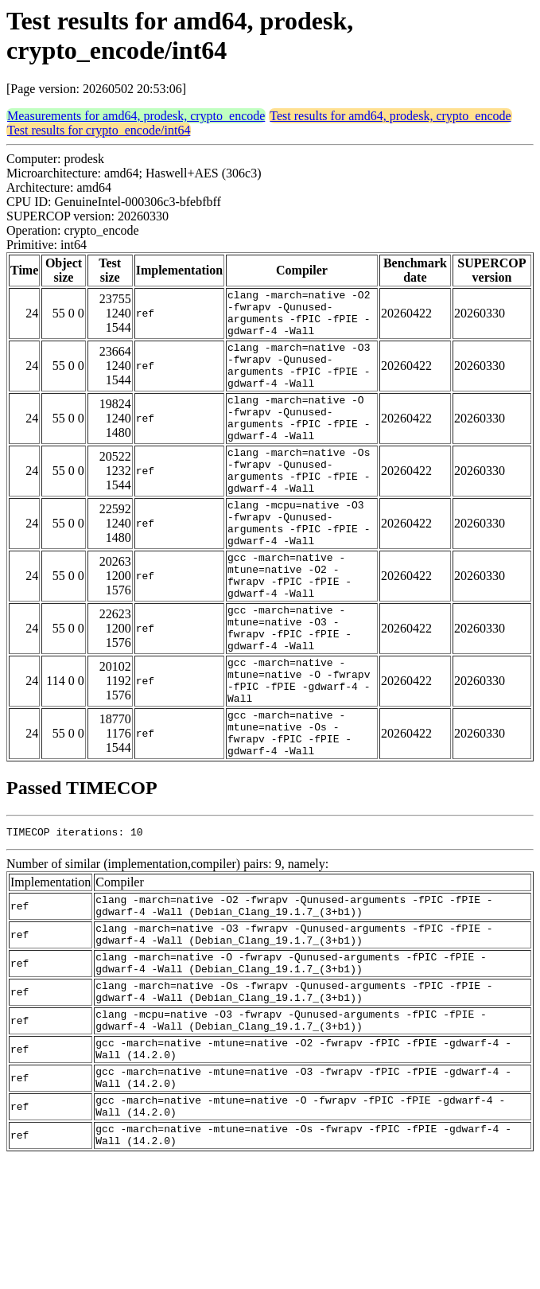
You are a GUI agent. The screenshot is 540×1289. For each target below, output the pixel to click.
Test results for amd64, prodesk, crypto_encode (390, 116)
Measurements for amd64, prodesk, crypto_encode (136, 116)
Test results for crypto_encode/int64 (98, 130)
